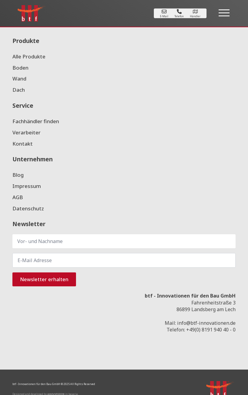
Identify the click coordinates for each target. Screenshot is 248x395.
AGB (17, 197)
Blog (18, 174)
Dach (18, 89)
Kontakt (22, 143)
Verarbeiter (26, 132)
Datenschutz (28, 208)
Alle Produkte (28, 56)
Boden (20, 67)
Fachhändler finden (35, 121)
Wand (19, 78)
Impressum (26, 186)
